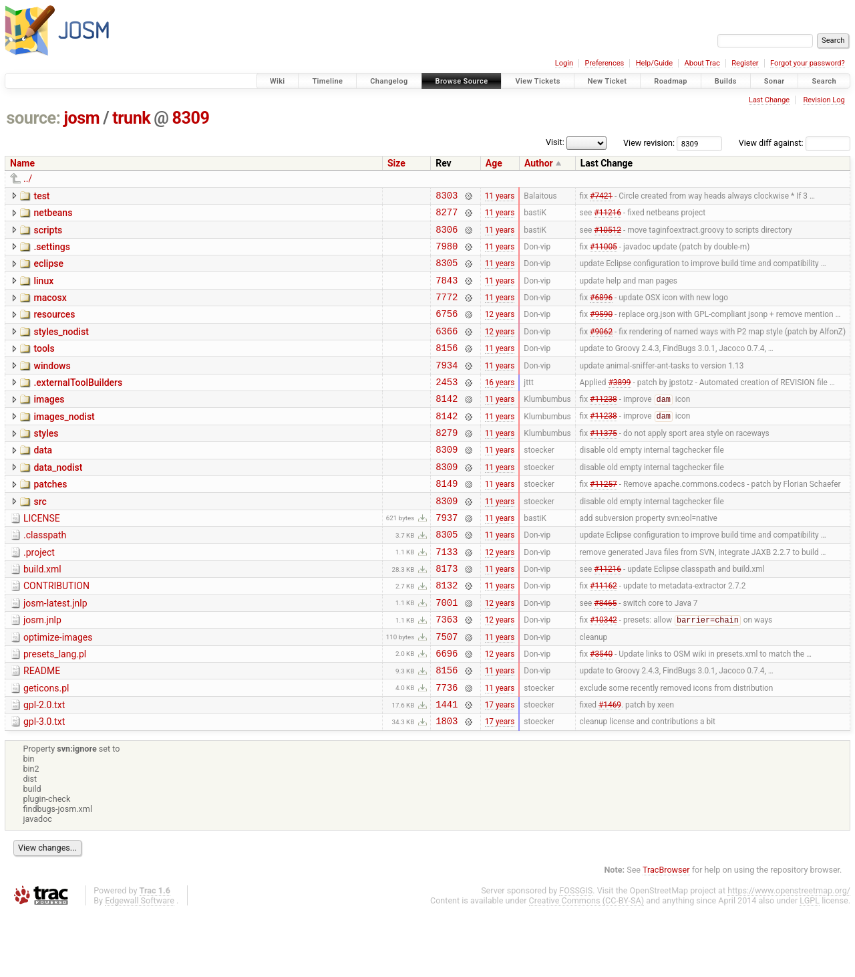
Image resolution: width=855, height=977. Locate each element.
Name (22, 163)
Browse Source (462, 81)
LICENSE (41, 556)
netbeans (52, 214)
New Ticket (607, 81)
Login (564, 63)
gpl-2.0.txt (44, 765)
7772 (447, 310)
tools (43, 366)
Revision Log (823, 100)
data (42, 480)
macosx (49, 309)
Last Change (769, 100)
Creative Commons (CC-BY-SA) (587, 965)
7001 (447, 652)
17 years (500, 766)
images (48, 423)
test (41, 196)
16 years (500, 405)
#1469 (609, 766)
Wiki (277, 81)
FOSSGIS (575, 955)
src (39, 537)
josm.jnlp (42, 670)
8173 (447, 614)
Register (744, 63)
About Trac (702, 63)
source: (34, 118)
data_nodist (57, 499)
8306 (447, 235)
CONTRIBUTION (56, 632)
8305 (447, 272)
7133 (447, 595)
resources (54, 328)
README (41, 727)
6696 (447, 709)
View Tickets (537, 81)
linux (43, 291)
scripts (47, 234)
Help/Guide (654, 63)
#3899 (619, 405)
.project (39, 594)
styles (45, 461)
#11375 (603, 462)
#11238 (603, 425)
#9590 (601, 329)
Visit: (555, 142)
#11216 (607, 216)
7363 (447, 671)
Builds (726, 81)
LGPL (810, 965)
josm (81, 118)
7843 (447, 292)
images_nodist (63, 442)
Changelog (388, 81)
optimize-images (57, 689)
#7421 (601, 196)
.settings (51, 252)
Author (538, 163)
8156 (447, 367)
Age (494, 163)
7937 (447, 557)
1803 (447, 784)
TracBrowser (666, 934)
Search (824, 81)
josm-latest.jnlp (55, 651)
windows (51, 386)
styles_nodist (60, 347)
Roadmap (670, 81)
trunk (131, 118)
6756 (447, 329)
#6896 (601, 311)
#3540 (601, 709)
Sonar (774, 81)
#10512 (607, 234)
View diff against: (794, 143)
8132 (447, 633)
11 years (500, 196)
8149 (447, 519)
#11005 (603, 253)
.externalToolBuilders (77, 404)
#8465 (605, 652)
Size (396, 163)
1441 (447, 766)
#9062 (601, 348)
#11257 (603, 519)
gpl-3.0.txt (44, 783)
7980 (447, 253)
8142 (447, 424)
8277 (447, 215)
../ (27, 178)
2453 (447, 405)
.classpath (44, 575)
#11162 (603, 633)
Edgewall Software (139, 965)
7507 (447, 690)
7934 (447, 387)
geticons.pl (46, 746)
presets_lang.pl (54, 708)
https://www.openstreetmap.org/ (788, 955)
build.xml (42, 613)
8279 (447, 462)
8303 (447, 197)
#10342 (603, 672)
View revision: (649, 143)
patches (50, 518)
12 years (500, 329)
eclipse (48, 271)
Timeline (327, 81)
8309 (191, 118)
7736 (447, 747)
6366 (447, 348)
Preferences (604, 63)
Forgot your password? (807, 63)
